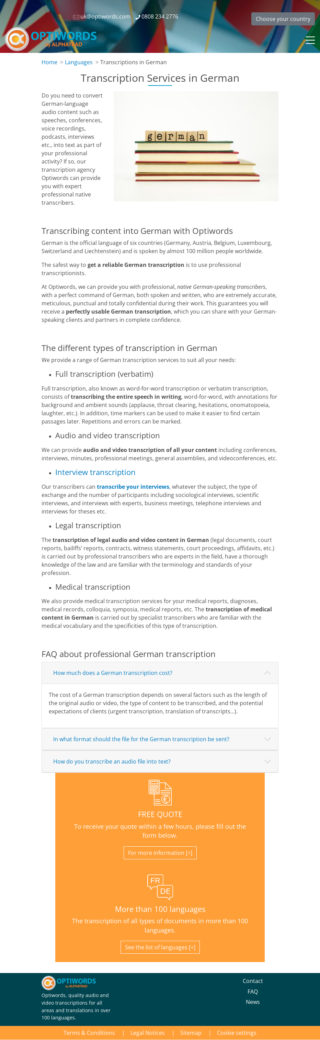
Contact (253, 981)
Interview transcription (95, 472)
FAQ (253, 991)
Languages (79, 62)
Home (49, 62)
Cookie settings (236, 1033)
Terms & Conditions (89, 1033)
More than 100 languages (160, 909)
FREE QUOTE (160, 814)
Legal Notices (147, 1033)
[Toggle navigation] (310, 39)
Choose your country (283, 19)
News (253, 1002)
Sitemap (191, 1033)
